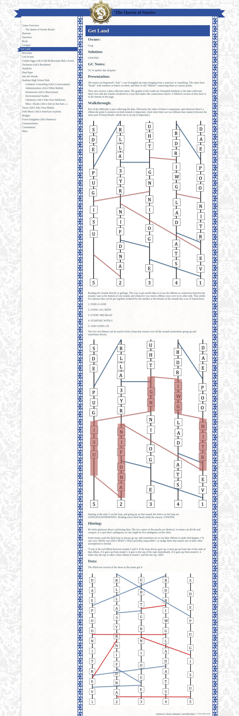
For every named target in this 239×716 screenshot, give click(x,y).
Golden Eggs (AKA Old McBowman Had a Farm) (48, 60)
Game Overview (30, 25)
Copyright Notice (188, 714)
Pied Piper (27, 72)
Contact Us (160, 714)
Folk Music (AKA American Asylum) (41, 111)
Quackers (27, 37)
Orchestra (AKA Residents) (36, 64)
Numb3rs (27, 68)
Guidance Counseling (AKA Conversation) (47, 84)
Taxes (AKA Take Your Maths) (38, 107)
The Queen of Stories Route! (40, 29)
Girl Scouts (28, 56)
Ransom (26, 33)
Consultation (28, 127)
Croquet (26, 45)
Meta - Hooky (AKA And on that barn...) (46, 103)
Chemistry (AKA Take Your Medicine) (45, 99)
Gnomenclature (30, 123)
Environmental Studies (37, 96)
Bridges (26, 115)
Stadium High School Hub (35, 80)
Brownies (27, 53)
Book (25, 41)
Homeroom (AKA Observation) (41, 92)
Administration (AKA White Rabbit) (44, 88)
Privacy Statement (173, 714)
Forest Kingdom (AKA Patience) (39, 119)
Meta (24, 131)
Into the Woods (30, 76)
